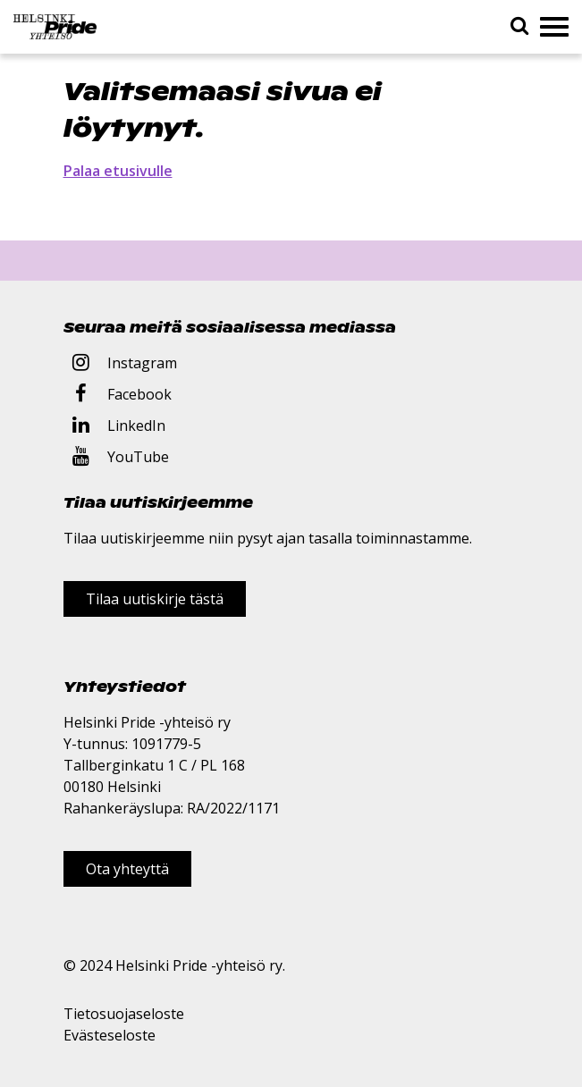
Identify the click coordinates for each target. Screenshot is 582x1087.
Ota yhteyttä (127, 869)
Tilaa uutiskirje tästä (155, 599)
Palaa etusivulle (118, 171)
